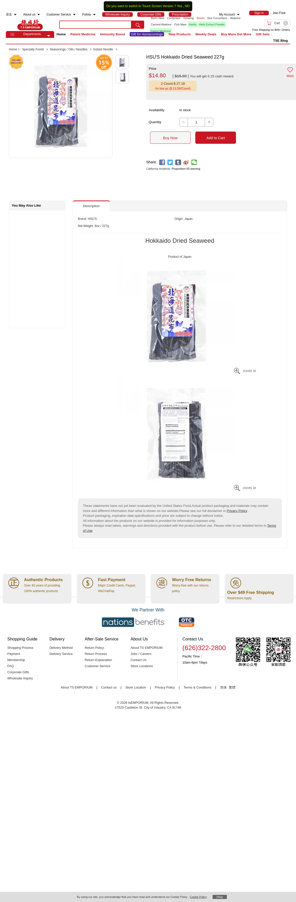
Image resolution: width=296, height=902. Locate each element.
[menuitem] (15, 14)
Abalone (235, 18)
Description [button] (91, 206)
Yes (179, 6)
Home (61, 34)
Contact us (108, 687)
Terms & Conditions (198, 687)
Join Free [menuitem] (279, 13)
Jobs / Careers (140, 654)
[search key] (95, 25)
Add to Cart (215, 138)
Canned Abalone (161, 24)
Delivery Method (60, 648)
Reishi (200, 18)
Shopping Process (20, 648)
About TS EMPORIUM (146, 648)
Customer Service (97, 666)
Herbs (192, 24)
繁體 (232, 687)
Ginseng (188, 18)
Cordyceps (174, 18)
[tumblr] (178, 162)
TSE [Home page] (30, 24)
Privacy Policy (237, 511)
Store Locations (141, 666)
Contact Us (138, 660)
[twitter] (170, 162)
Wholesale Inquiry (20, 678)
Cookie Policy (198, 896)
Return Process (96, 654)
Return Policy (94, 648)
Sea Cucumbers (217, 18)
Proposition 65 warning (186, 168)
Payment (13, 654)
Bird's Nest (157, 18)
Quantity (155, 122)
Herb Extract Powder (212, 24)
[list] (196, 24)
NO (187, 6)
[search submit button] (137, 25)
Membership (16, 660)
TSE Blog (280, 40)
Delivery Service (60, 654)
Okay (219, 896)
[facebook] (162, 162)
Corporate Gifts (18, 672)
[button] (48, 36)
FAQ (10, 666)
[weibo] (186, 162)
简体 (223, 687)
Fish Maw (180, 24)
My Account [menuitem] (227, 14)
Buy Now (170, 138)
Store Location (135, 687)
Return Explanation (98, 660)
